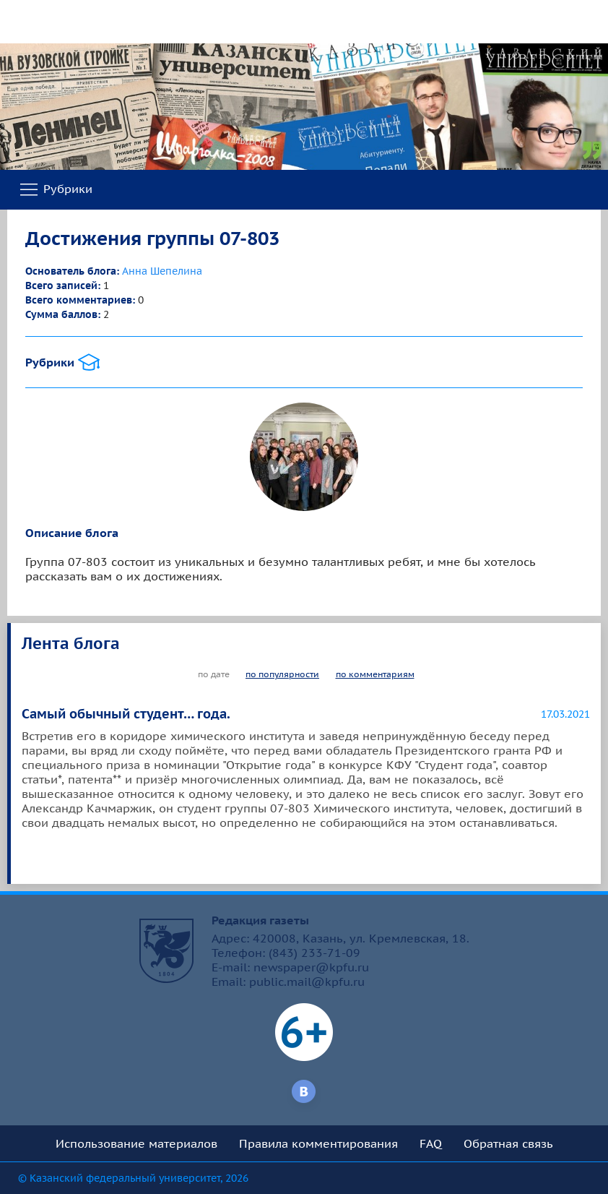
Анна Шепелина (162, 271)
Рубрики (55, 190)
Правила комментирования (318, 1143)
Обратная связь (508, 1143)
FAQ (431, 1143)
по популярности (282, 674)
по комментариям (375, 674)
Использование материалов (136, 1143)
